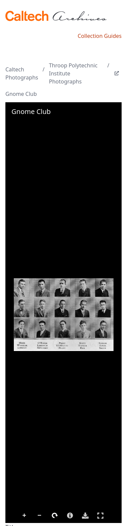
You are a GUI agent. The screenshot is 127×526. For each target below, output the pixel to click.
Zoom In (25, 516)
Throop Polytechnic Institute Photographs (73, 73)
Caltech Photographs (21, 73)
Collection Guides (99, 36)
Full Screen (100, 515)
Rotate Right (55, 516)
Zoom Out (40, 516)
